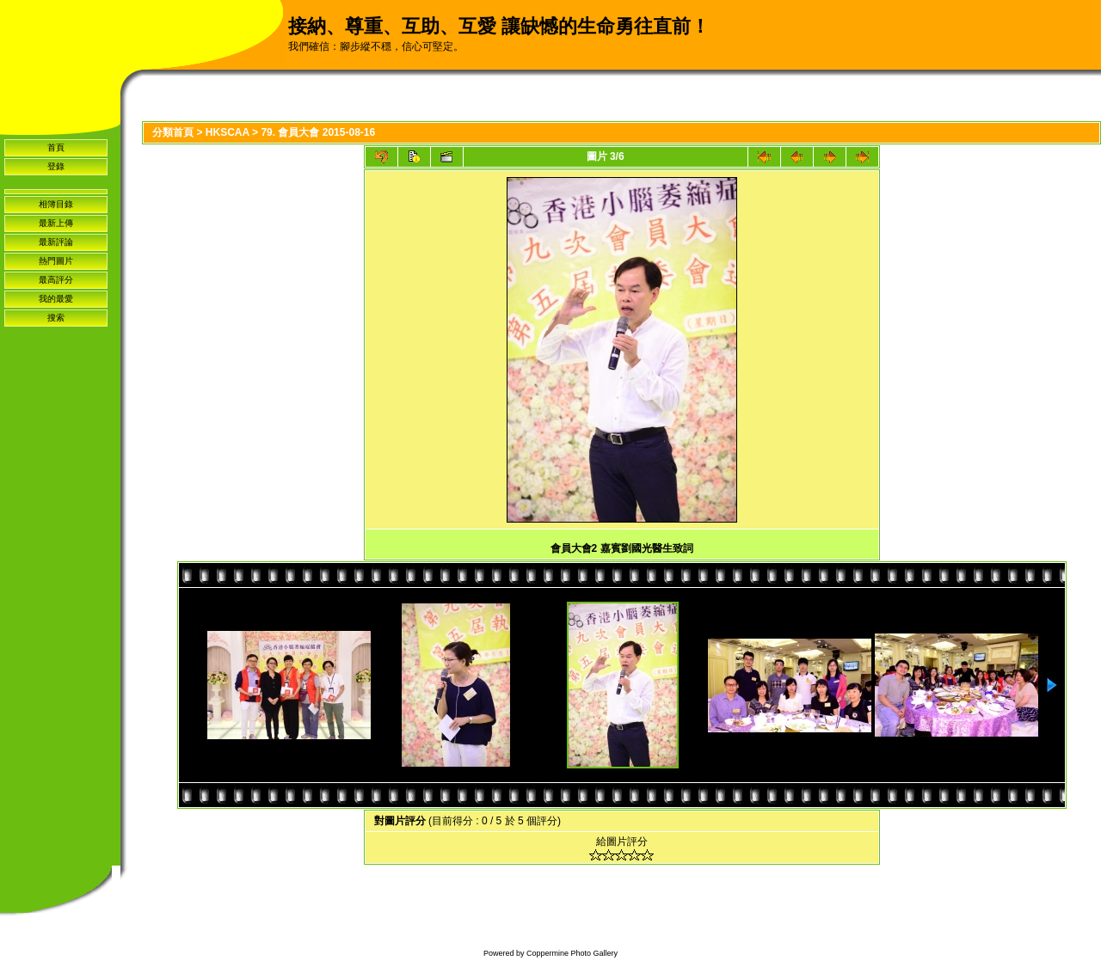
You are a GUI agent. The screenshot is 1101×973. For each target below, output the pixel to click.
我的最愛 (56, 298)
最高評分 (56, 280)
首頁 (56, 147)
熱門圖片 (56, 261)
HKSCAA (227, 132)
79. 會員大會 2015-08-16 (318, 132)
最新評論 (56, 242)
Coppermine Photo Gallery (572, 953)
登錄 (56, 166)
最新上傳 (56, 223)
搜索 (56, 317)
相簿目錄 (56, 204)
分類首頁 (173, 132)
